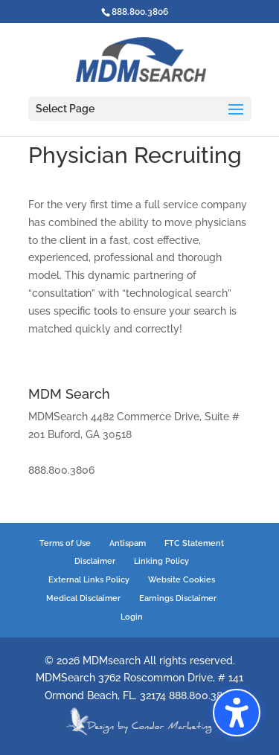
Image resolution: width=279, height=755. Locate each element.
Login (132, 617)
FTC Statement (194, 543)
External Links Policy (88, 580)
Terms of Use (65, 543)
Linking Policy (161, 561)
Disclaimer (94, 561)
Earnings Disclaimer (178, 598)
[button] (236, 712)
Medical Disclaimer (83, 598)
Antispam (127, 543)
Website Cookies (181, 580)
